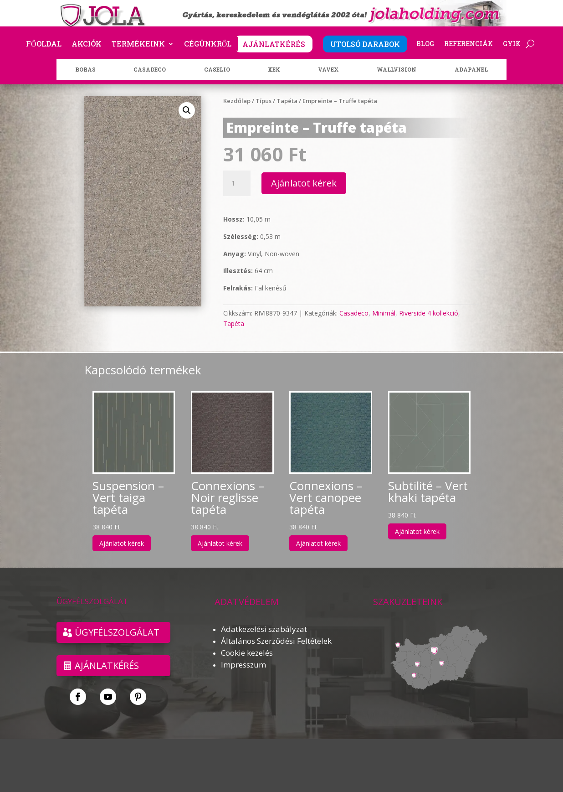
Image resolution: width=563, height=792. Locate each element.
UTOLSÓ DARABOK (365, 44)
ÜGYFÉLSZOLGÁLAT (117, 632)
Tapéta (286, 101)
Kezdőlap (237, 101)
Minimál (383, 313)
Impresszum (243, 664)
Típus (263, 101)
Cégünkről (208, 44)
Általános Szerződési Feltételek (276, 641)
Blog (425, 44)
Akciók (87, 44)
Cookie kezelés (247, 652)
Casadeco (354, 313)
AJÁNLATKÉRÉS (273, 44)
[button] (187, 110)
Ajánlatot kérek (304, 183)
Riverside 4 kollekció (428, 313)
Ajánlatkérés (107, 665)
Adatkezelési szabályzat (264, 629)
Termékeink (138, 44)
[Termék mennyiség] (237, 183)
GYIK (512, 44)
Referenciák (468, 44)
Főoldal (43, 44)
